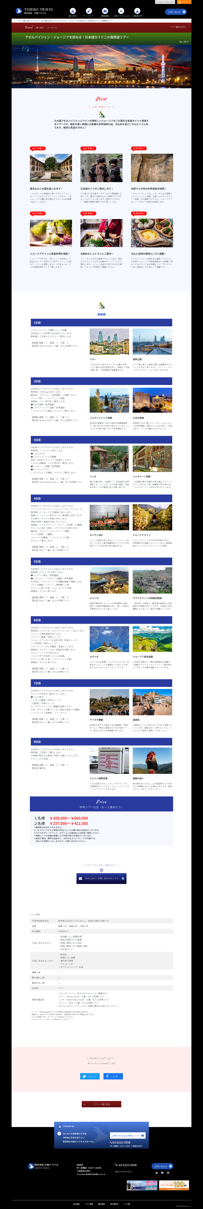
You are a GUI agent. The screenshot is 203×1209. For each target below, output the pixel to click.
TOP (19, 20)
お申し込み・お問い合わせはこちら (102, 878)
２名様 (39, 823)
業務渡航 (105, 14)
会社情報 (76, 1204)
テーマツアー (89, 14)
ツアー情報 (89, 1204)
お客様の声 (137, 14)
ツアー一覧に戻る (102, 1104)
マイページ (186, 2)
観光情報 (101, 1204)
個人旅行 (73, 14)
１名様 (39, 818)
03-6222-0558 (128, 1165)
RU (171, 2)
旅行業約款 (114, 1204)
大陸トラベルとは (121, 14)
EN (167, 2)
